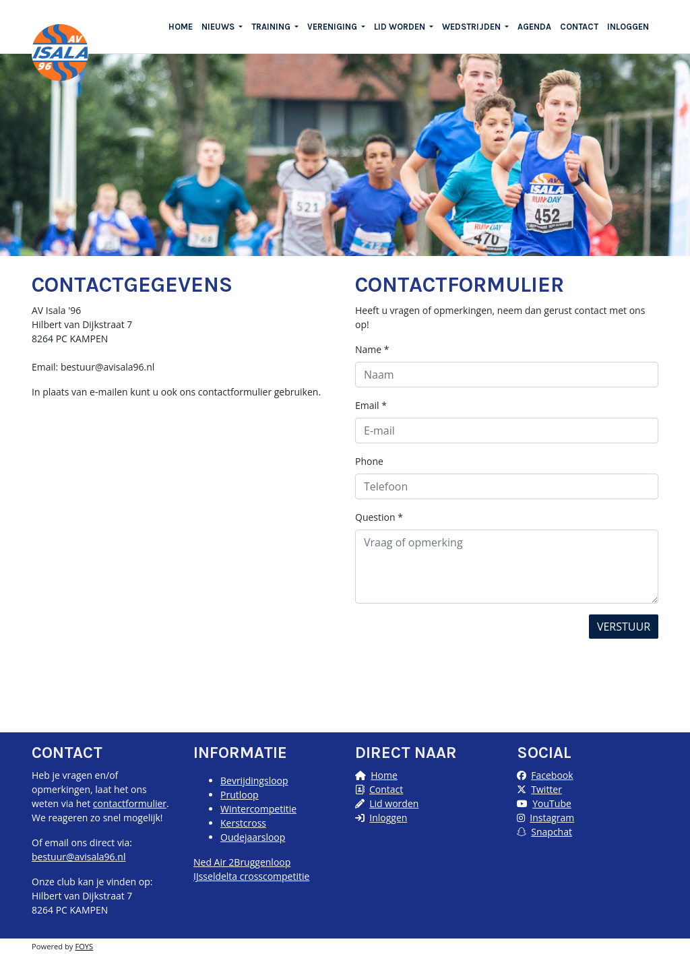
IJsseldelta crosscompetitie (251, 876)
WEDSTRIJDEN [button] (472, 27)
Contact (386, 789)
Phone (369, 461)
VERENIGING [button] (333, 27)
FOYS (84, 946)
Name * (372, 349)
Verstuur (623, 626)
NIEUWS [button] (219, 27)
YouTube (551, 803)
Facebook (552, 775)
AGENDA (534, 27)
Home (384, 775)
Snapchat (551, 831)
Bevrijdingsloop (254, 780)
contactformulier (129, 803)
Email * (371, 405)
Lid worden (393, 803)
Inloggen (388, 817)
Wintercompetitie (258, 808)
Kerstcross (243, 823)
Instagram (552, 817)
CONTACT (579, 27)
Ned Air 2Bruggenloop (241, 862)
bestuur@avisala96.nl (78, 856)
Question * (379, 517)
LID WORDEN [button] (400, 27)
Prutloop (239, 794)
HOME (180, 27)
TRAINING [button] (271, 27)
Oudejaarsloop (252, 837)
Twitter (546, 789)
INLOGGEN (628, 27)
